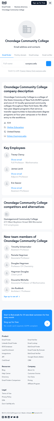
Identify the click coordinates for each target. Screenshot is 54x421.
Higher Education (15, 127)
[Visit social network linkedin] (9, 417)
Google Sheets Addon (36, 357)
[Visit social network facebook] (6, 417)
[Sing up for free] (47, 323)
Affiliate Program (34, 384)
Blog (3, 370)
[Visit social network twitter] (12, 417)
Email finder (6, 55)
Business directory (21, 7)
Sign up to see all (11, 296)
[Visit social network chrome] (17, 417)
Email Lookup (32, 343)
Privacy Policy (6, 397)
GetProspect (4, 2)
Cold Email (6, 360)
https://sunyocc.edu (16, 136)
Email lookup (34, 55)
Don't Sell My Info (8, 404)
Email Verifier (32, 340)
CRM (29, 360)
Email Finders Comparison (11, 380)
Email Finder (6, 7)
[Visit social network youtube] (14, 417)
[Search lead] (48, 63)
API (3, 357)
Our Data (31, 377)
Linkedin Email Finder (9, 343)
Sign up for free (39, 3)
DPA (3, 400)
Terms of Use (6, 393)
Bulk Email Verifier (34, 353)
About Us (31, 370)
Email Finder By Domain (36, 350)
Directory (5, 377)
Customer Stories (34, 373)
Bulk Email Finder (34, 347)
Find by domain (20, 55)
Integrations (6, 353)
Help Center (6, 373)
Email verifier (47, 55)
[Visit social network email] (3, 417)
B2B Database (7, 347)
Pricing (30, 380)
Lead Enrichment (8, 350)
